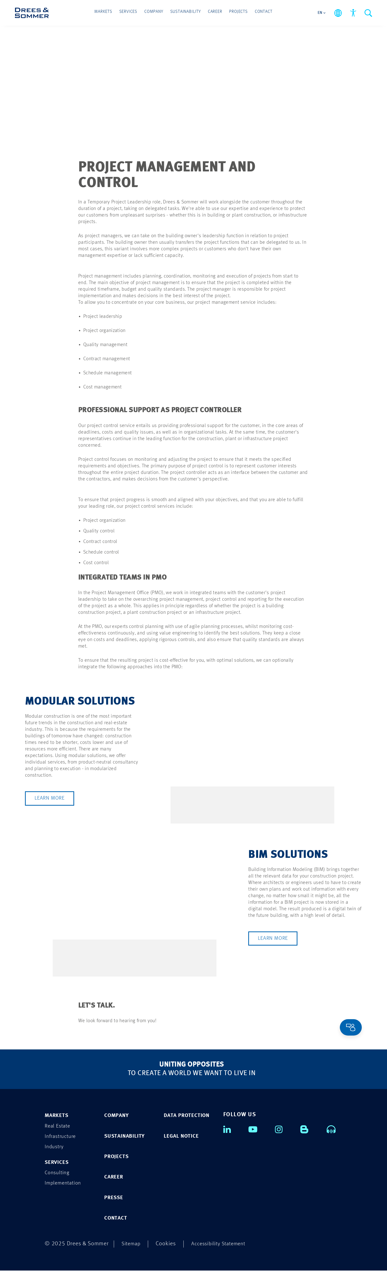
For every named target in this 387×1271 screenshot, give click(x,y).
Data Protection (189, 1115)
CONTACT (117, 1218)
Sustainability (185, 13)
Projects (235, 13)
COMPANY (118, 1115)
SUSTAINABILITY (127, 1136)
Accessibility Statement (222, 1244)
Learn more (50, 798)
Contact (259, 13)
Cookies (167, 1244)
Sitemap (132, 1244)
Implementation (64, 1184)
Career (213, 13)
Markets (108, 13)
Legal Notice (183, 1136)
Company (155, 13)
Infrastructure (62, 1136)
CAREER (114, 1177)
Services (131, 13)
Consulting (58, 1173)
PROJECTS (117, 1156)
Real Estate (58, 1126)
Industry (55, 1147)
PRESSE (114, 1198)
